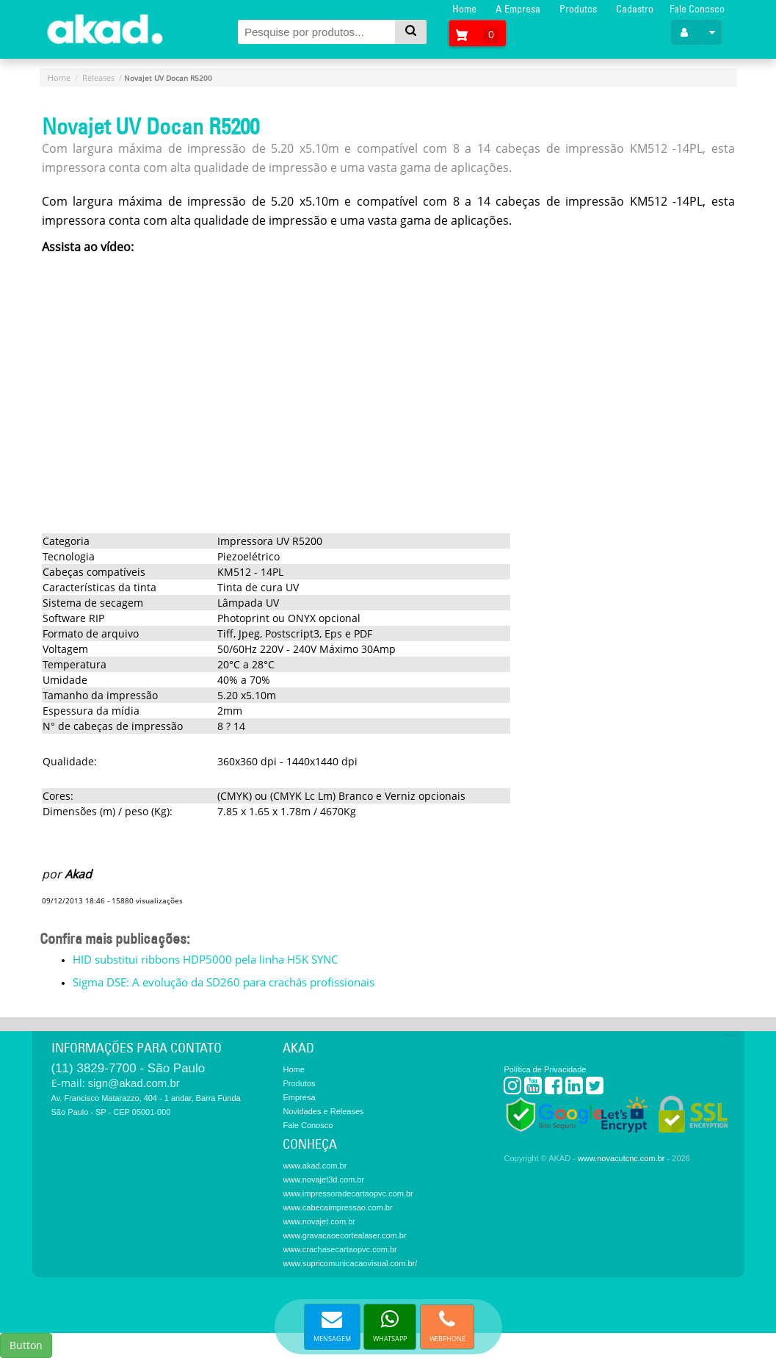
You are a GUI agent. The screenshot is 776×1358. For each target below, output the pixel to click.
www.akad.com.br (315, 1165)
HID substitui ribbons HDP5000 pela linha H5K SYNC (205, 959)
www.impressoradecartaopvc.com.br (348, 1193)
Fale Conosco (697, 8)
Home (464, 8)
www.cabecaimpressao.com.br (337, 1207)
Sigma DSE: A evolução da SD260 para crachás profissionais (223, 982)
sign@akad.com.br (134, 1083)
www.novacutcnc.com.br (621, 1158)
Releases (98, 77)
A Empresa (518, 8)
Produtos (578, 8)
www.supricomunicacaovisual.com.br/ (350, 1263)
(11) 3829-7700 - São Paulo (128, 1068)
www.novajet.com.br (319, 1221)
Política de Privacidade (545, 1069)
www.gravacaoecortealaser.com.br (344, 1235)
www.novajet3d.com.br (323, 1179)
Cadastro (634, 8)
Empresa (299, 1097)
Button (26, 1345)
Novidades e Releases (323, 1111)
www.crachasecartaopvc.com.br (339, 1249)
